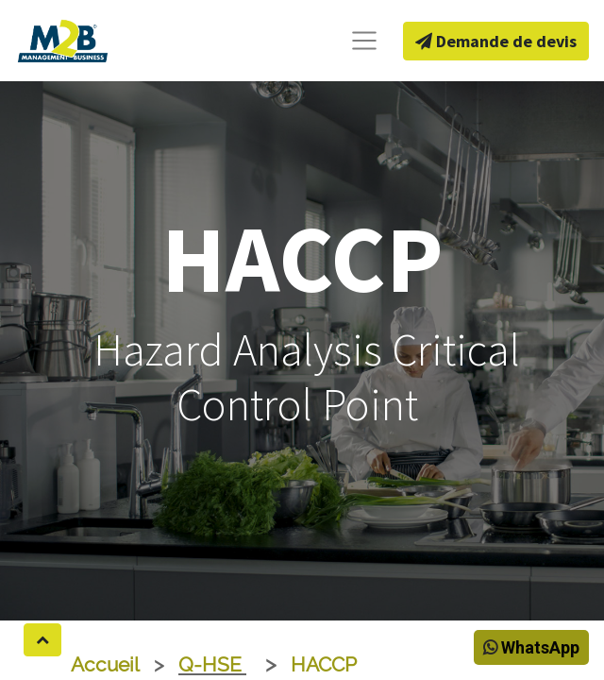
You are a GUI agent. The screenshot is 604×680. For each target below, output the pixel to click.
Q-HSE (212, 664)
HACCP (324, 664)
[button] (42, 639)
